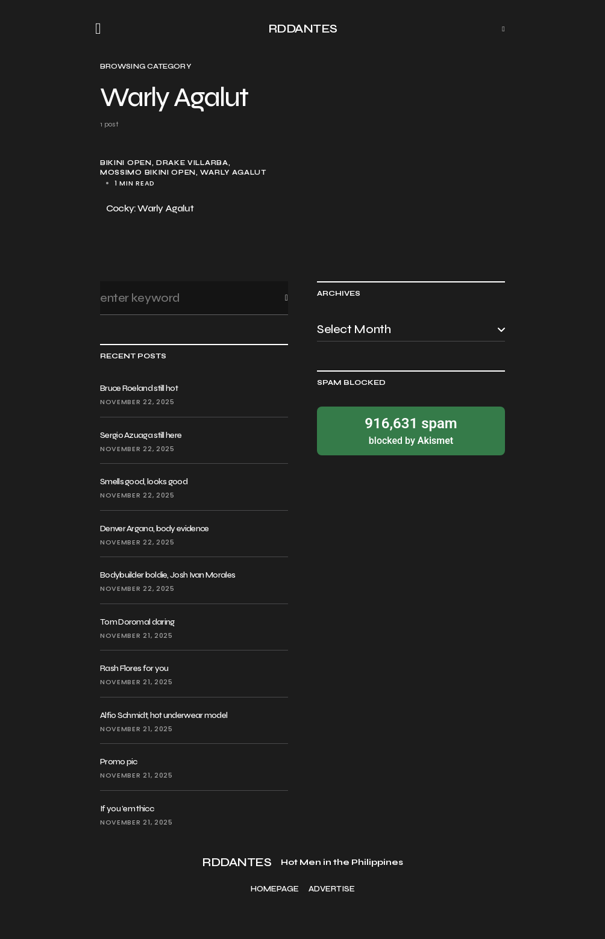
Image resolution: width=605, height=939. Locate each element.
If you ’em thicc (127, 808)
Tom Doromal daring (137, 622)
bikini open (126, 163)
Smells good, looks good (143, 481)
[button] (101, 29)
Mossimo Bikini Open (148, 172)
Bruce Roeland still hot (139, 388)
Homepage (275, 889)
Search (277, 297)
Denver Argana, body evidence (154, 528)
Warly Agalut (233, 172)
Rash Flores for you (134, 668)
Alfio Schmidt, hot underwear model (163, 715)
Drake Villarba (192, 163)
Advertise (332, 889)
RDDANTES (302, 28)
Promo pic (118, 762)
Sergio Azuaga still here (140, 435)
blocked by (411, 430)
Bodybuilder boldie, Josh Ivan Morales (167, 575)
